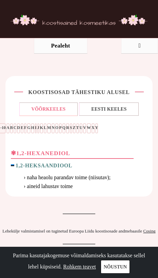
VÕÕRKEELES (49, 109)
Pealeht (60, 45)
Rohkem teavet (79, 267)
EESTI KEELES (108, 109)
